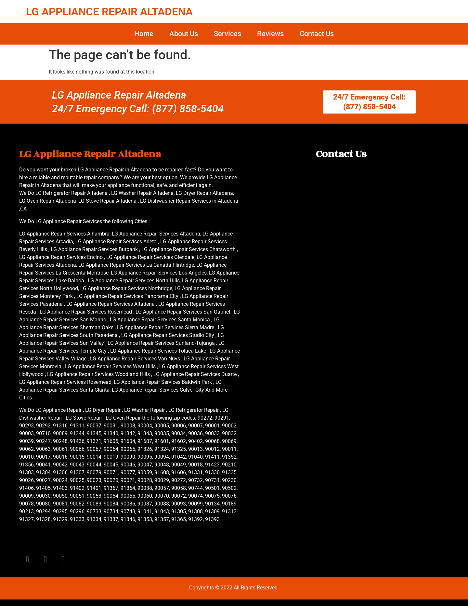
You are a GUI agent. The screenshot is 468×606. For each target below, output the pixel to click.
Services (227, 34)
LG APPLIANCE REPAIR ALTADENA (109, 11)
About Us (183, 34)
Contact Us (317, 34)
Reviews (270, 34)
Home (143, 34)
